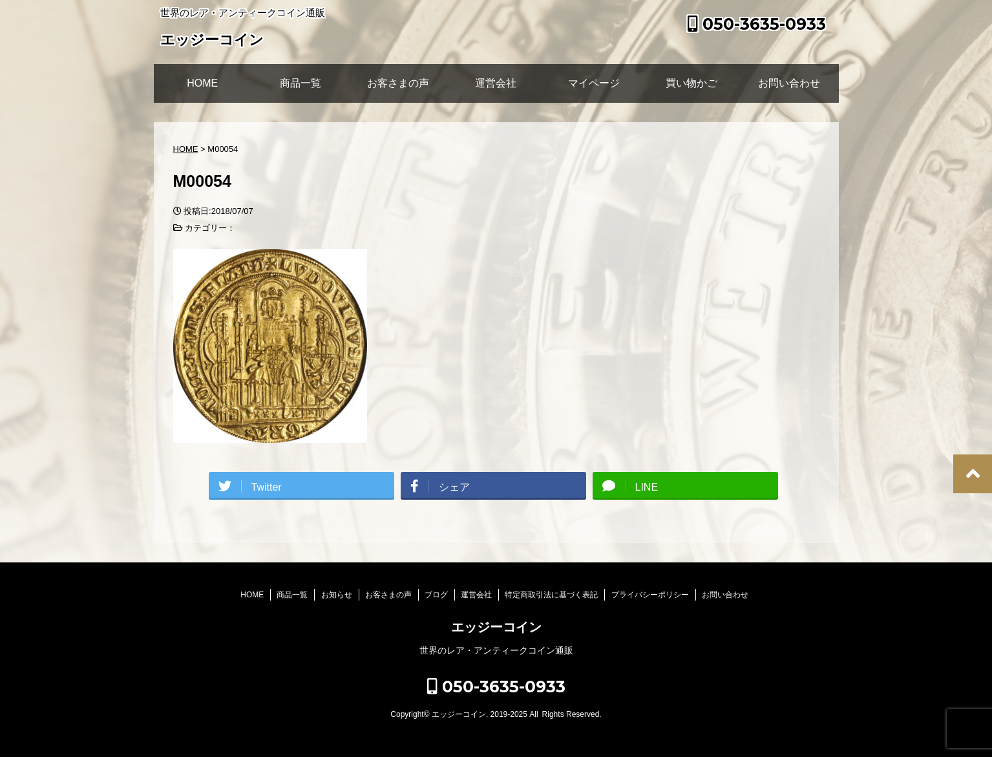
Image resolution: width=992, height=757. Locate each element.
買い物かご (691, 83)
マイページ (594, 83)
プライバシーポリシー (650, 594)
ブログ (436, 594)
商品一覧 (300, 83)
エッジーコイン (212, 41)
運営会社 (495, 83)
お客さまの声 (398, 83)
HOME (202, 83)
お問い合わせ (789, 83)
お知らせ (336, 594)
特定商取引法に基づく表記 (551, 594)
